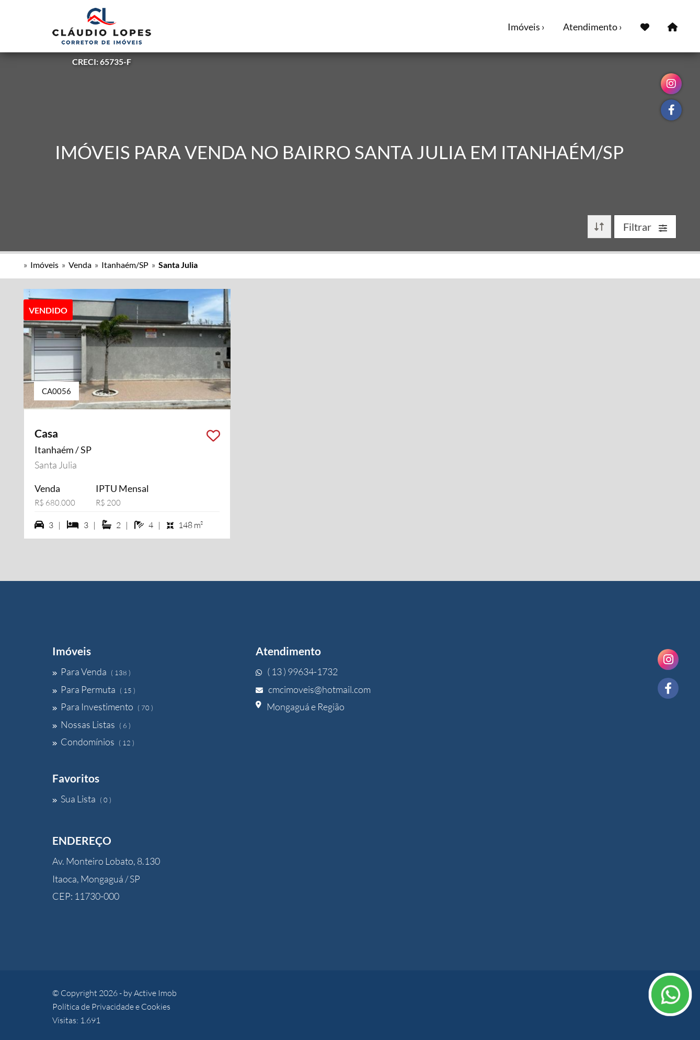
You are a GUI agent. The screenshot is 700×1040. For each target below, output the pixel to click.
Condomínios (93, 741)
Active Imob (155, 993)
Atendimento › (592, 26)
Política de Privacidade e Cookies (111, 1006)
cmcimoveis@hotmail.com (313, 689)
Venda (79, 265)
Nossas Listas (91, 724)
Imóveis (44, 265)
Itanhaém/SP (124, 265)
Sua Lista (81, 798)
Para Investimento (102, 706)
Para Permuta (93, 689)
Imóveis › (526, 26)
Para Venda (91, 671)
